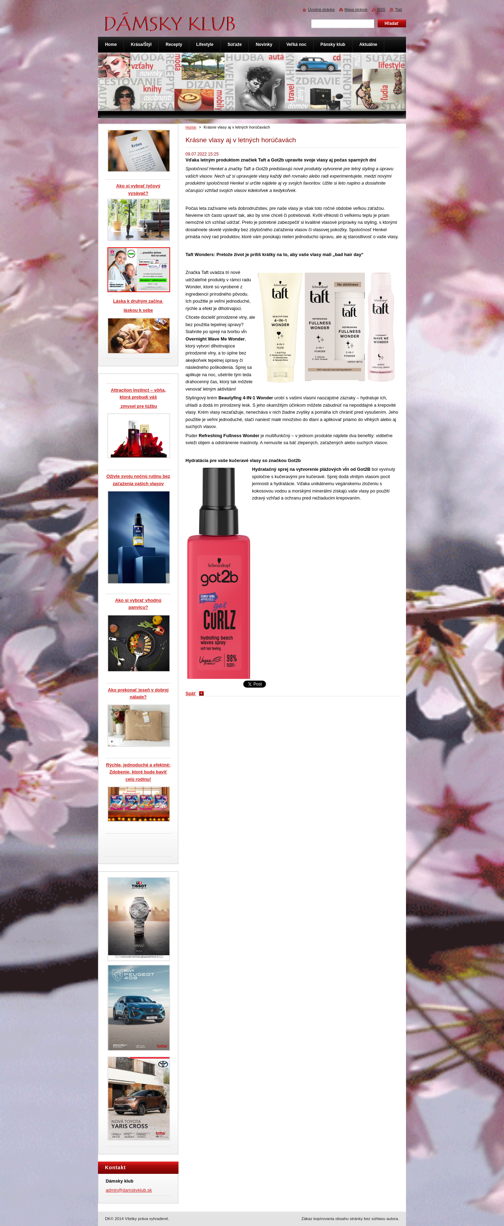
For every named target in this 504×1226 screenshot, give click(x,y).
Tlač (398, 9)
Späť (191, 693)
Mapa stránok (356, 9)
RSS (381, 9)
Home (191, 127)
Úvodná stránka (321, 9)
